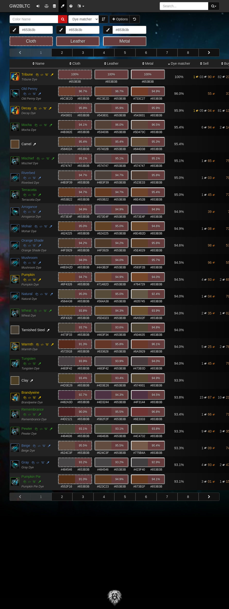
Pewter (27, 429)
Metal (147, 63)
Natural (27, 294)
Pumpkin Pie (31, 477)
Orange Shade (33, 240)
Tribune (27, 74)
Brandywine (30, 392)
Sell (204, 63)
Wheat (26, 311)
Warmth (27, 344)
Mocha (27, 125)
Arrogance (29, 207)
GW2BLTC (19, 6)
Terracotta (29, 190)
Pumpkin (28, 275)
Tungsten (29, 359)
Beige (26, 446)
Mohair (27, 226)
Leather (111, 63)
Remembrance (33, 409)
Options (120, 19)
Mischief (28, 158)
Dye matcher (179, 63)
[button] (81, 6)
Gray (25, 462)
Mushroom (30, 258)
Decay (26, 108)
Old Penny (29, 89)
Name (38, 63)
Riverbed (28, 173)
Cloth (74, 63)
